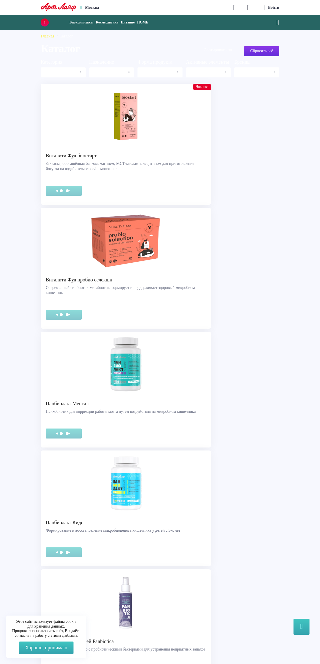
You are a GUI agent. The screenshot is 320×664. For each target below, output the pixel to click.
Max (100, 587)
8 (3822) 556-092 (261, 650)
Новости (172, 597)
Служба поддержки (28, 585)
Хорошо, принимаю (46, 647)
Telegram (104, 597)
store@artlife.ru (109, 607)
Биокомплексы (81, 22)
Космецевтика (107, 22)
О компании (176, 585)
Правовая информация (30, 591)
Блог (169, 610)
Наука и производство (184, 603)
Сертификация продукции (34, 597)
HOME (142, 22)
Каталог (172, 591)
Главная (47, 36)
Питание (127, 22)
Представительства (27, 603)
